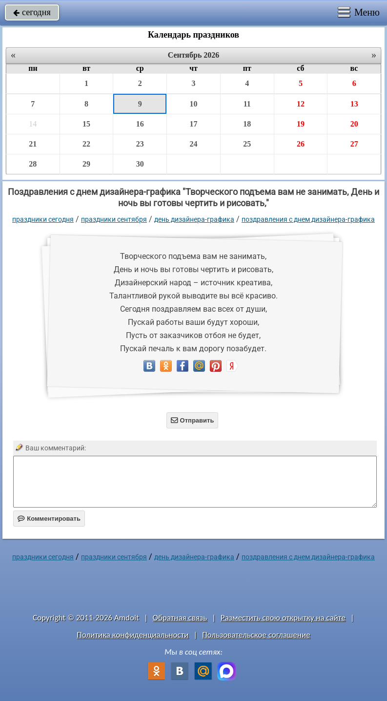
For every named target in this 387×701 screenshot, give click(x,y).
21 (33, 144)
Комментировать (49, 518)
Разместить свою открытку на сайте (283, 618)
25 (247, 144)
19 (301, 124)
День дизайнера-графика (194, 219)
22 (86, 144)
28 (33, 164)
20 (354, 124)
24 (193, 144)
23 (140, 144)
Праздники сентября (114, 219)
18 (247, 124)
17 (193, 124)
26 (301, 144)
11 (247, 104)
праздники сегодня (43, 219)
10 (193, 104)
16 (140, 124)
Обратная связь (180, 618)
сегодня (32, 12)
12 (301, 104)
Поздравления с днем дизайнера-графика (308, 219)
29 (86, 164)
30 (140, 164)
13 (354, 104)
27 (354, 144)
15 (86, 124)
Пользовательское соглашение (256, 635)
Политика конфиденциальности (132, 635)
